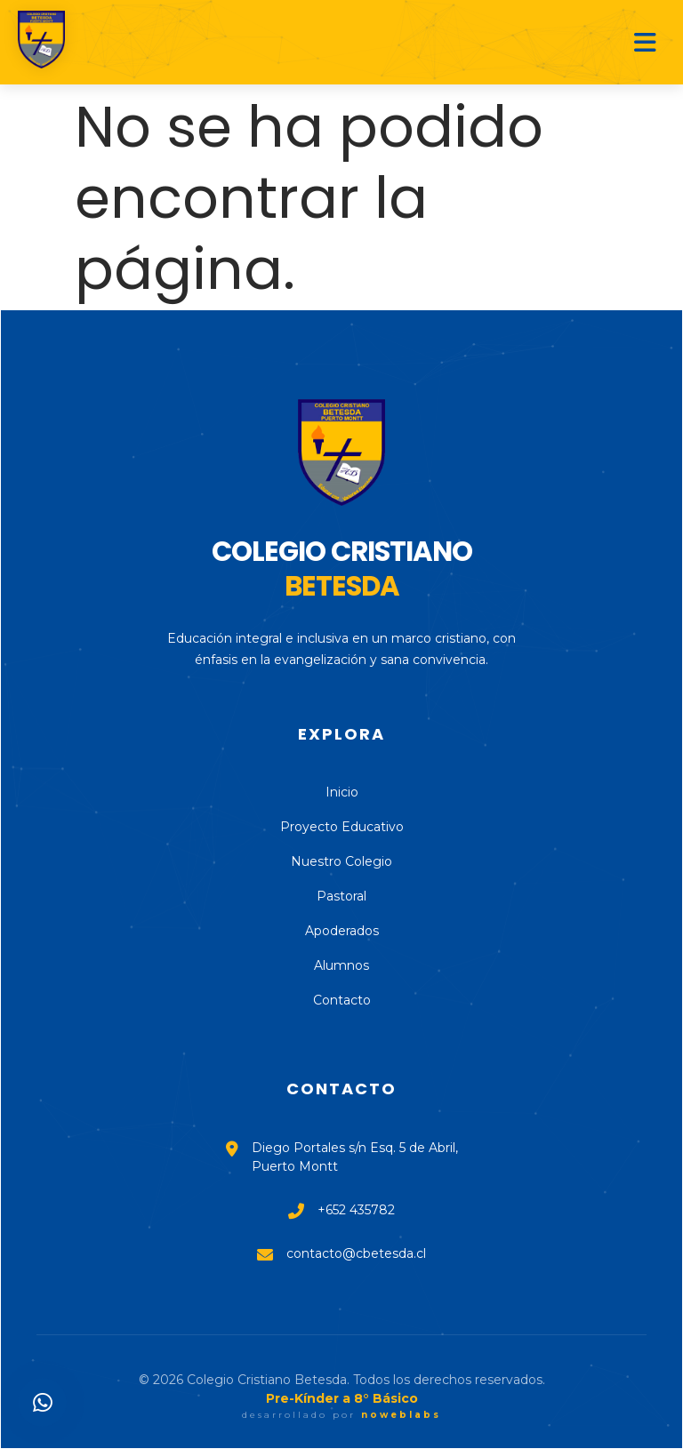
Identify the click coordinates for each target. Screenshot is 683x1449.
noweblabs (401, 1415)
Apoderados (342, 931)
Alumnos (341, 965)
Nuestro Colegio (341, 861)
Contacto (342, 1000)
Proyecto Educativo (342, 827)
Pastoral (341, 896)
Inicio (341, 792)
